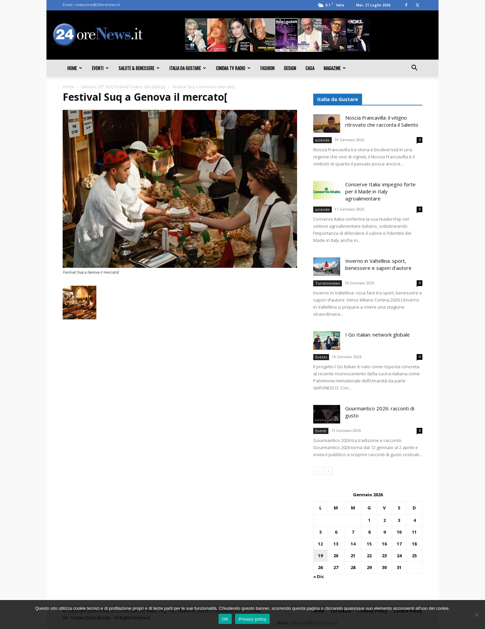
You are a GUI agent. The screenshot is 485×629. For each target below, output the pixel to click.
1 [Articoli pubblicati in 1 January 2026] (369, 520)
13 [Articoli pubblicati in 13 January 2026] (335, 544)
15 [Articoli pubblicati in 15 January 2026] (369, 544)
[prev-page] (317, 471)
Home (74, 68)
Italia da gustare (187, 68)
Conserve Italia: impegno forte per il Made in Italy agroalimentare (380, 191)
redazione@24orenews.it (97, 4)
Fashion (267, 68)
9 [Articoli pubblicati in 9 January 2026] (384, 532)
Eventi (100, 68)
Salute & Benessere (139, 68)
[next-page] (328, 471)
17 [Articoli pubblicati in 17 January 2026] (399, 544)
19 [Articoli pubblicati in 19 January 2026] (320, 556)
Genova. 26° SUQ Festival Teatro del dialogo (123, 87)
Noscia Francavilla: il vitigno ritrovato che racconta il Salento (381, 121)
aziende (322, 140)
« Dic (318, 576)
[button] (414, 68)
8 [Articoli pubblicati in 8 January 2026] (369, 532)
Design (290, 68)
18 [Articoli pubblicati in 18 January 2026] (414, 544)
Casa (309, 68)
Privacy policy (252, 619)
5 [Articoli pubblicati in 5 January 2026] (320, 532)
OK (225, 619)
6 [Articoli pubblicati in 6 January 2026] (336, 532)
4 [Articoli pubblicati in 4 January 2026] (414, 520)
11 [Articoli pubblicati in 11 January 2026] (414, 532)
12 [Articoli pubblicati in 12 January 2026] (320, 544)
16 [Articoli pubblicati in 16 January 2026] (384, 544)
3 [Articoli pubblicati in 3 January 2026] (399, 520)
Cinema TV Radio (233, 68)
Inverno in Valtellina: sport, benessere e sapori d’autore (378, 264)
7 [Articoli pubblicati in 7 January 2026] (353, 532)
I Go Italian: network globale (377, 334)
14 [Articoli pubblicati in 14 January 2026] (353, 544)
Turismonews (327, 283)
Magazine (335, 68)
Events (321, 356)
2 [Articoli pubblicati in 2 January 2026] (384, 520)
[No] (476, 614)
